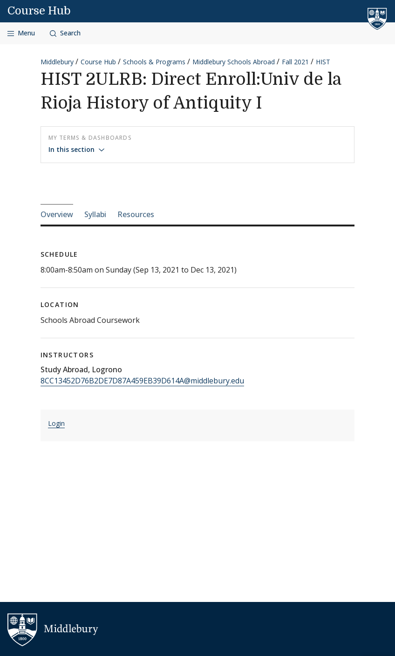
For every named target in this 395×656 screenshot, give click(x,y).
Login (56, 423)
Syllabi (95, 214)
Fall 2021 (295, 61)
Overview (57, 214)
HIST (323, 61)
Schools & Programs (154, 61)
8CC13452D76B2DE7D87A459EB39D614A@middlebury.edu (142, 381)
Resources (135, 214)
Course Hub (39, 10)
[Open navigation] (21, 33)
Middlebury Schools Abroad (233, 61)
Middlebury (57, 61)
